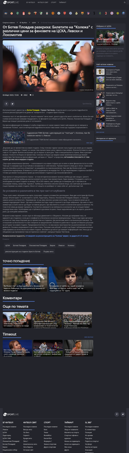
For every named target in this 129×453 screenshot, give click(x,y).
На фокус (88, 444)
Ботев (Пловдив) (9, 444)
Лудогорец (7, 435)
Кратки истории (91, 447)
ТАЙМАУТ (68, 422)
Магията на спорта (71, 432)
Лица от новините (71, 429)
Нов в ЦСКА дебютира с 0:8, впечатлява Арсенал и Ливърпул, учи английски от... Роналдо (109, 42)
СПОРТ (47, 422)
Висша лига (27, 429)
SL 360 (88, 422)
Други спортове (50, 447)
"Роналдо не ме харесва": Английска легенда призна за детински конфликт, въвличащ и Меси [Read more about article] (47, 353)
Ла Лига (26, 432)
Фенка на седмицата (72, 441)
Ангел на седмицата (72, 444)
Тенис (46, 432)
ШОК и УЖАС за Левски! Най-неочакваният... (111, 110)
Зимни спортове (50, 444)
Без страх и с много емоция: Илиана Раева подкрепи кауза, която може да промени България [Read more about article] (17, 353)
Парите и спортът (92, 441)
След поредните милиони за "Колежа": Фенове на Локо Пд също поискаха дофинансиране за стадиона (76, 324)
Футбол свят (43, 2)
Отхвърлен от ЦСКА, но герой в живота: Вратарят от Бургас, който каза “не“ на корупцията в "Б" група (67, 288)
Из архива (89, 435)
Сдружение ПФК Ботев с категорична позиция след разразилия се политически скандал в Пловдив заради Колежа (46, 325)
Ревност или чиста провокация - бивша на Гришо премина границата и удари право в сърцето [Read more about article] (78, 353)
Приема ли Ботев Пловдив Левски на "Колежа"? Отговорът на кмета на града (16, 323)
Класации (88, 450)
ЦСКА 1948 (7, 438)
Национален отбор (10, 450)
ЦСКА (7, 245)
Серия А (26, 435)
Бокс (45, 429)
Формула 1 (48, 441)
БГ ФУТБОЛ (30, 2)
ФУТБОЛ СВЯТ (29, 422)
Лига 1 (25, 441)
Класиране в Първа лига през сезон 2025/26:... (113, 72)
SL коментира (90, 429)
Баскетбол (48, 438)
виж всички (100, 132)
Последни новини (9, 427)
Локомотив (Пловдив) (11, 441)
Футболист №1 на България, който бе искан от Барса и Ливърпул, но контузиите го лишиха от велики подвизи (24, 288)
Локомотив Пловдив (38, 245)
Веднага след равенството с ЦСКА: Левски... (113, 103)
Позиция (88, 432)
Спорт (53, 2)
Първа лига (48, 251)
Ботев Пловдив (19, 245)
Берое (52, 245)
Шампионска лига (30, 444)
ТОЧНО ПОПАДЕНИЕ (16, 261)
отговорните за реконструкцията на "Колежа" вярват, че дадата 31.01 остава (56, 236)
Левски (61, 245)
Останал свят (28, 450)
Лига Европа (28, 447)
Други (66, 450)
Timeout (9, 334)
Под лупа (88, 438)
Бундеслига (27, 438)
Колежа (71, 245)
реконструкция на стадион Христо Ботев (22, 251)
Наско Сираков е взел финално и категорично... (113, 118)
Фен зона (68, 447)
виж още (89, 143)
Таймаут (62, 2)
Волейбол (47, 435)
